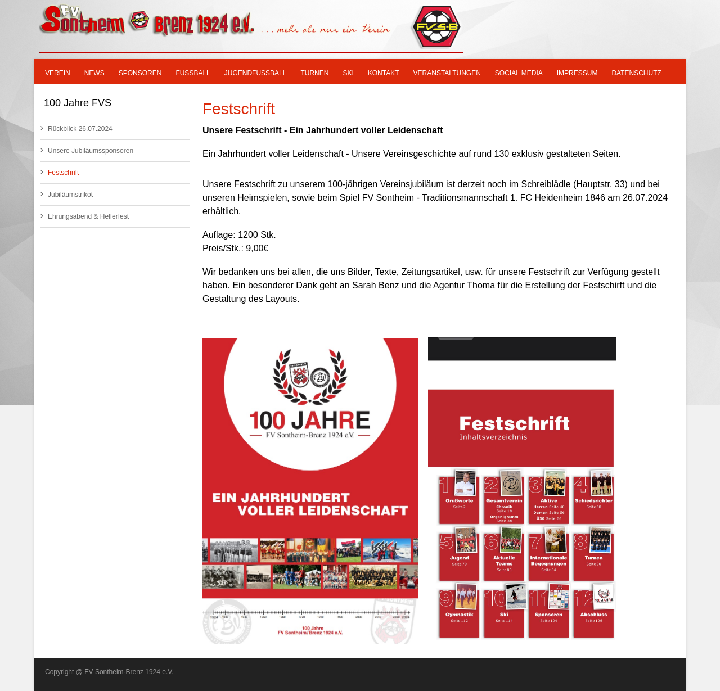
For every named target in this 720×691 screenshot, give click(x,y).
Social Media (519, 73)
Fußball (193, 73)
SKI (348, 73)
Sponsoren (140, 73)
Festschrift (59, 172)
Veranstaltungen (447, 73)
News (94, 73)
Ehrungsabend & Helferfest (84, 216)
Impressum (577, 73)
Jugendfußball (255, 73)
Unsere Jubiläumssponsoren (86, 150)
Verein (57, 73)
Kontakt (383, 73)
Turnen (314, 73)
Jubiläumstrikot (66, 194)
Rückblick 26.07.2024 (76, 128)
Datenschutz (636, 73)
